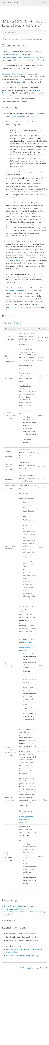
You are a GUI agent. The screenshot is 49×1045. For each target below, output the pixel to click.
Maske (19, 909)
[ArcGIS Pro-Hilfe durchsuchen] (22, 3)
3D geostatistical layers (11, 74)
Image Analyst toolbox (17, 290)
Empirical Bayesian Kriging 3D (14, 54)
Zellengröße (7, 906)
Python (16, 323)
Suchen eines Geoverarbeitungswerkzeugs (22, 956)
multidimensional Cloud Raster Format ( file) (22, 57)
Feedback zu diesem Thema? (35, 968)
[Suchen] (43, 3)
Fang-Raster (7, 914)
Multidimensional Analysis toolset (30, 288)
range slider (21, 82)
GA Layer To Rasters (13, 260)
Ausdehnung (18, 906)
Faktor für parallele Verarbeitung (32, 912)
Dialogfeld (7, 323)
